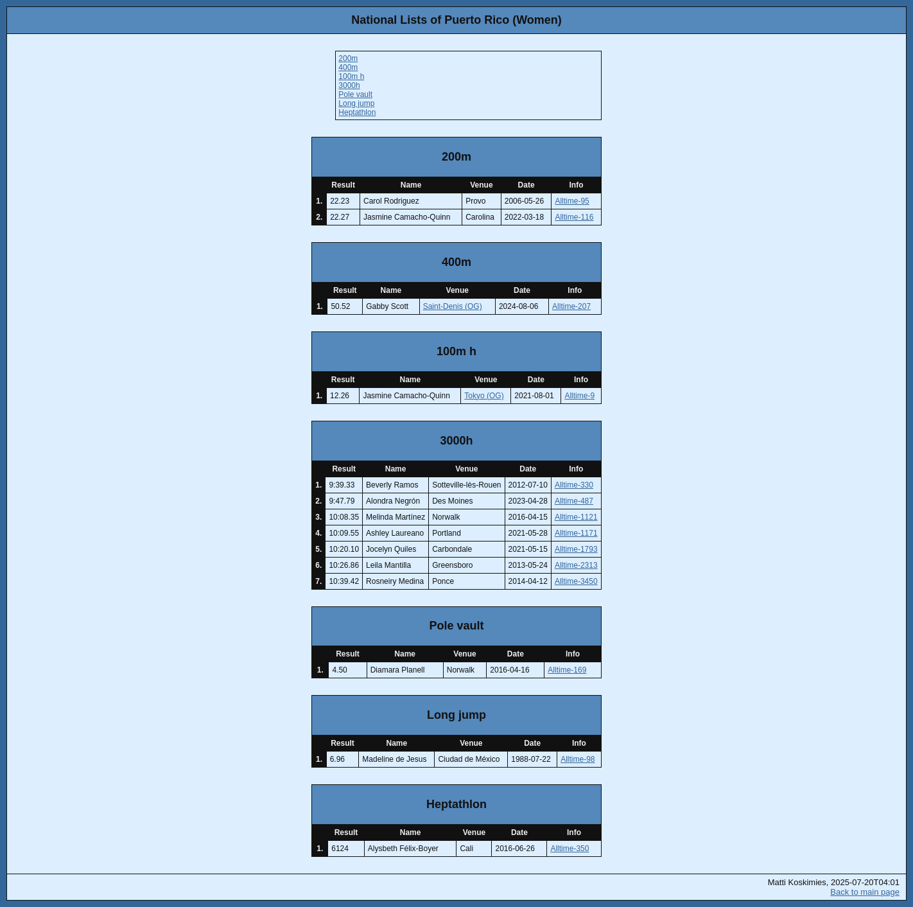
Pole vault (355, 94)
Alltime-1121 (576, 517)
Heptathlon (357, 112)
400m (348, 67)
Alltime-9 (579, 395)
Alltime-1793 (576, 549)
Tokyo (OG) (483, 395)
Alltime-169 (567, 669)
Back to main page (865, 892)
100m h (351, 76)
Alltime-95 (572, 201)
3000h (349, 85)
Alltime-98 (578, 759)
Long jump (356, 103)
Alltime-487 (574, 501)
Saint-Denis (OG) (452, 306)
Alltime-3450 (576, 581)
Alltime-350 (569, 848)
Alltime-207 (571, 306)
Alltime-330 (574, 484)
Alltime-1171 (576, 533)
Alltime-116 (574, 217)
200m (348, 58)
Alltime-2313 (576, 565)
